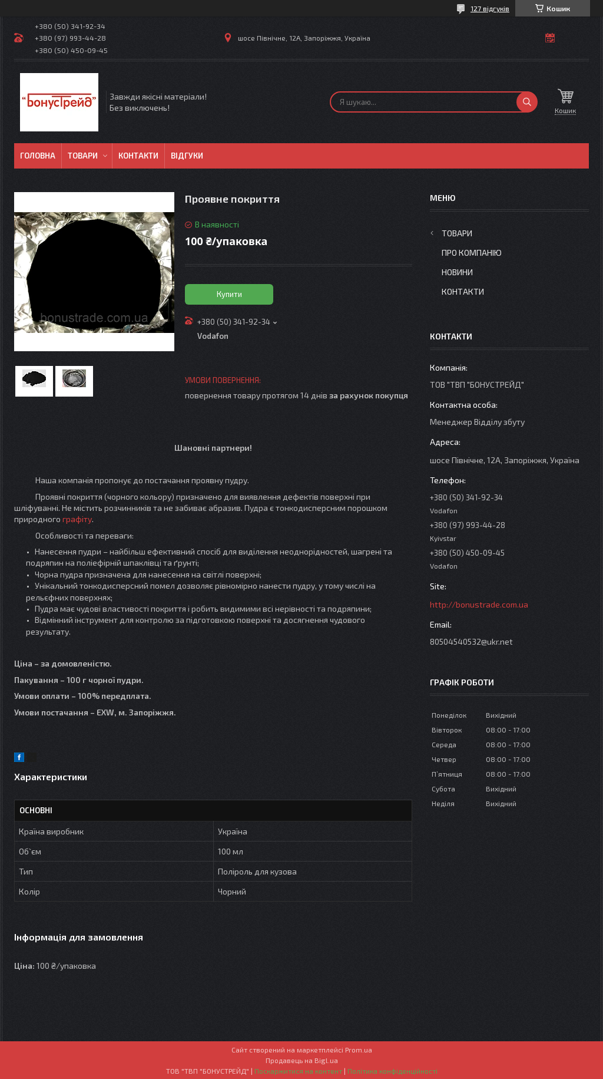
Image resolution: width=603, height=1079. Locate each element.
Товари (83, 155)
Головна (37, 155)
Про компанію (472, 253)
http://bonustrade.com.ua (479, 604)
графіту (77, 519)
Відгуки (187, 155)
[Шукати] (527, 102)
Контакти (138, 155)
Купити (229, 294)
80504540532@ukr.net (471, 641)
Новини (457, 272)
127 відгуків (490, 8)
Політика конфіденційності (392, 1071)
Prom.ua (358, 1049)
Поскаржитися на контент (298, 1071)
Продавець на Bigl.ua (302, 1060)
